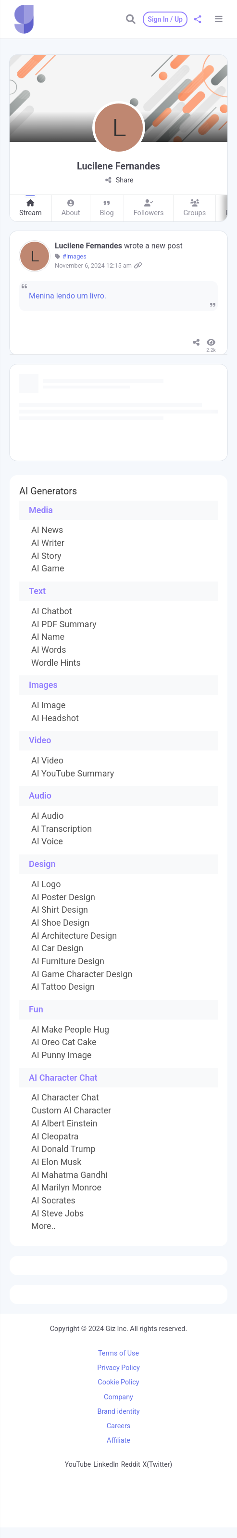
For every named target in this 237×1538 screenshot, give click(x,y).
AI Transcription (61, 829)
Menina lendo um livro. (67, 295)
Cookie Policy (118, 1382)
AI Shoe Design (60, 923)
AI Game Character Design (81, 974)
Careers (119, 1426)
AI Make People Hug (70, 1029)
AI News (47, 530)
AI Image (48, 705)
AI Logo (46, 884)
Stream (30, 209)
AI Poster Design (63, 897)
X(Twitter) (158, 1464)
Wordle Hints (56, 663)
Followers (149, 209)
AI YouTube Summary (72, 773)
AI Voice (47, 841)
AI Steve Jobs (57, 1213)
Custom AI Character (71, 1110)
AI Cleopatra (54, 1136)
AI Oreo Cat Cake (64, 1042)
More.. (43, 1226)
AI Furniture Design (67, 961)
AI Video (47, 760)
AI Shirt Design (59, 910)
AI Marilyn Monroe (66, 1187)
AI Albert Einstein (64, 1123)
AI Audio (47, 816)
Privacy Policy (118, 1368)
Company (118, 1397)
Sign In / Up (165, 19)
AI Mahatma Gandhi (69, 1175)
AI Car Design (57, 948)
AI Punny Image (61, 1055)
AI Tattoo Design (63, 987)
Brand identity (119, 1412)
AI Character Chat (65, 1097)
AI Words (48, 650)
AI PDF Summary (63, 624)
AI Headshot (55, 718)
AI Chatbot (51, 611)
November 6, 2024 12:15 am (93, 265)
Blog (107, 209)
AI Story (46, 556)
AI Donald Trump (63, 1149)
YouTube (78, 1464)
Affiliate (118, 1440)
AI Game (47, 568)
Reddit (130, 1464)
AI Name (47, 637)
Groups (194, 209)
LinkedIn (106, 1464)
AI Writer (47, 543)
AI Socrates (53, 1200)
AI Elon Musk (56, 1162)
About (71, 209)
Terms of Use (118, 1353)
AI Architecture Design (74, 936)
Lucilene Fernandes (89, 245)
